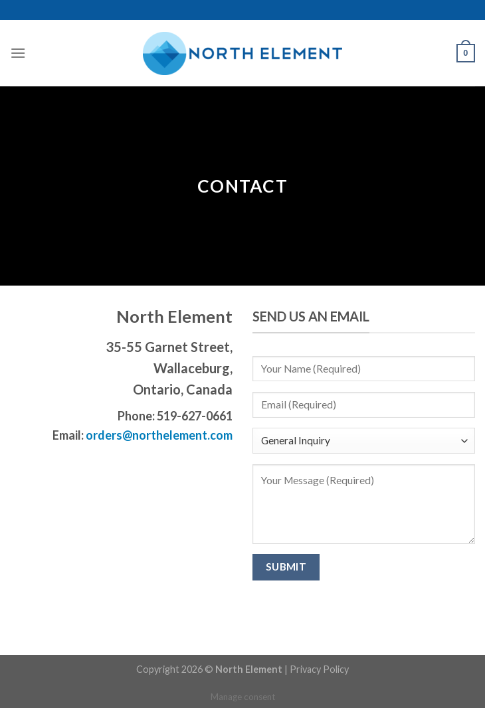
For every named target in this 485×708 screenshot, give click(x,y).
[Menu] (18, 53)
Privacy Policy (319, 669)
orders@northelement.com (158, 435)
